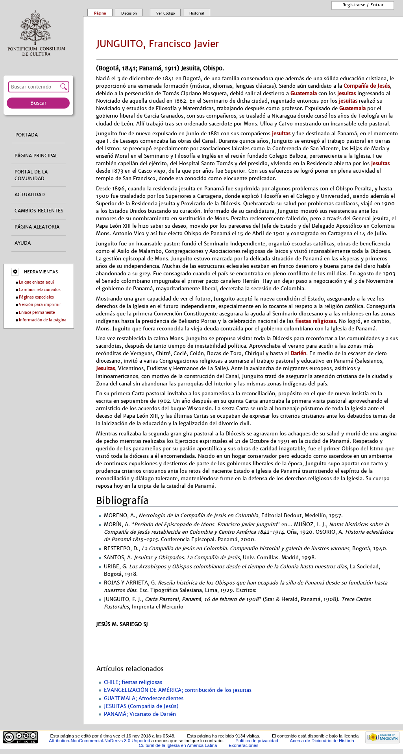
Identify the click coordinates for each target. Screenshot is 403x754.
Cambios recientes (39, 211)
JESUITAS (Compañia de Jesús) (141, 706)
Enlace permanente (37, 312)
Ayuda (23, 243)
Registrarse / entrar (362, 4)
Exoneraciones (244, 745)
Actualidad (30, 195)
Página (100, 13)
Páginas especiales (36, 297)
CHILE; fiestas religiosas (133, 682)
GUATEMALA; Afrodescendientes (143, 698)
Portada (26, 135)
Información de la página (43, 320)
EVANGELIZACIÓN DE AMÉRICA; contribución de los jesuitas (177, 690)
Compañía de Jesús (367, 86)
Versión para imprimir (40, 304)
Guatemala (303, 93)
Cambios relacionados (40, 289)
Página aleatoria (37, 227)
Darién (298, 353)
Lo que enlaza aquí (36, 282)
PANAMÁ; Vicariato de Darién (140, 714)
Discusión (129, 13)
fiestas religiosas (315, 321)
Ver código (165, 13)
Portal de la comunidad (31, 175)
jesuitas (346, 93)
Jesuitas (105, 368)
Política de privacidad (256, 740)
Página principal (36, 156)
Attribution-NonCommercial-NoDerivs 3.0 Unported (99, 740)
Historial (196, 13)
